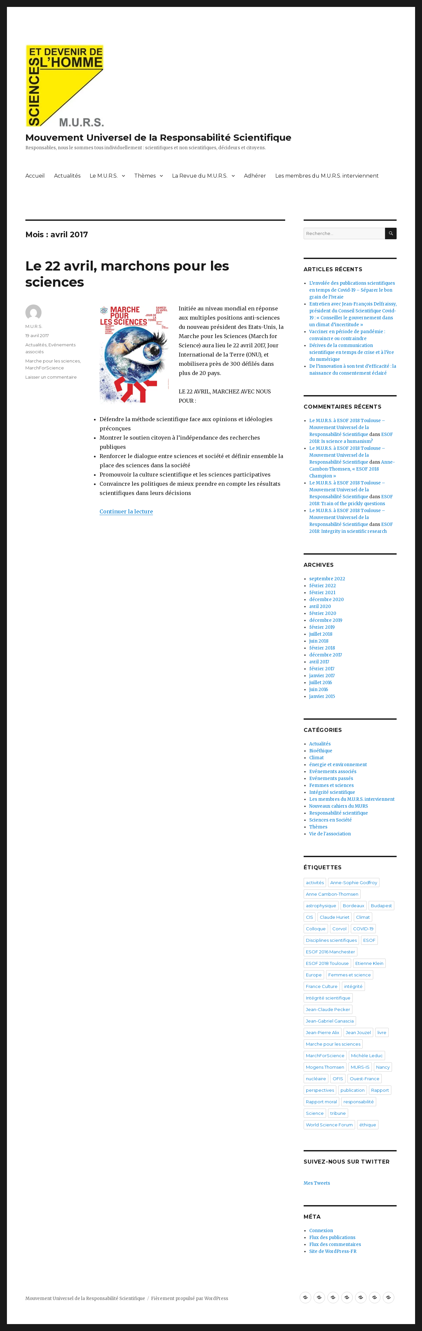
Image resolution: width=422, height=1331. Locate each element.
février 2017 (321, 669)
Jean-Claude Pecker (328, 1009)
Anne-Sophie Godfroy (353, 882)
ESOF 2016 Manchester (330, 951)
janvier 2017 (322, 676)
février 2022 (322, 586)
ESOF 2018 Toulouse (327, 963)
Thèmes (145, 176)
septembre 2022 (327, 579)
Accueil (35, 176)
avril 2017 (319, 662)
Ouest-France (364, 1078)
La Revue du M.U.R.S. (199, 176)
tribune (338, 1113)
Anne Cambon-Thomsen (332, 894)
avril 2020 (320, 606)
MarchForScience (44, 367)
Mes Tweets (317, 1183)
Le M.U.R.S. (104, 176)
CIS (309, 917)
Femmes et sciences (331, 785)
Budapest (381, 905)
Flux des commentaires (335, 1244)
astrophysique (321, 905)
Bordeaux (353, 905)
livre (381, 1032)
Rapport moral (321, 1101)
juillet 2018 (320, 634)
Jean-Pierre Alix (322, 1032)
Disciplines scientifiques (331, 940)
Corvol (339, 928)
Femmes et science (349, 974)
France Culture (322, 986)
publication (353, 1090)
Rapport (380, 1090)
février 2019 (322, 627)
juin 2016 (318, 689)
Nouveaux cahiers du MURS (338, 806)
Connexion (321, 1230)
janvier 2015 (322, 696)
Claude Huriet (334, 917)
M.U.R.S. (34, 326)
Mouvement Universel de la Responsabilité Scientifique (158, 137)
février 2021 (322, 592)
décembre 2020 (326, 599)
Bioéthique (320, 751)
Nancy (383, 1067)
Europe (314, 974)
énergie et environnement (338, 764)
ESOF (369, 940)
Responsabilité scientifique (338, 813)
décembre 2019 (325, 620)
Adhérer (255, 176)
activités (315, 882)
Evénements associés (332, 771)
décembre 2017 (325, 655)
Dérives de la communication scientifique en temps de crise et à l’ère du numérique (351, 352)
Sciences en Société (330, 820)
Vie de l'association (330, 834)
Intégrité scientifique (332, 792)
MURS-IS (360, 1067)
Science (315, 1113)
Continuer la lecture (126, 511)
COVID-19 (363, 928)
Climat (316, 758)
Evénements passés (331, 778)
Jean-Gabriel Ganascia (330, 1021)
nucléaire (316, 1078)
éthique (367, 1124)
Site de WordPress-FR (332, 1251)
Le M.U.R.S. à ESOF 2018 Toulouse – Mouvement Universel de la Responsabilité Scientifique (347, 427)
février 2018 (322, 648)
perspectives (320, 1090)
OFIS (338, 1078)
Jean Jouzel (358, 1032)
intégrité (353, 986)
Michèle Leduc (367, 1055)
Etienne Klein (369, 963)
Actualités (67, 176)
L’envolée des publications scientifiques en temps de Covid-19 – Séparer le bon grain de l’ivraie (352, 290)
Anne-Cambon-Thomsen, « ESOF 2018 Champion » (352, 469)
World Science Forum (329, 1124)
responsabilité (359, 1101)
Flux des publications (332, 1237)
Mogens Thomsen (325, 1067)
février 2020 (322, 613)
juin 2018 (318, 641)
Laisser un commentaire (51, 377)
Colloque (316, 928)
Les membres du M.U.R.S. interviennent (327, 176)
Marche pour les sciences (52, 360)
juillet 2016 (320, 682)
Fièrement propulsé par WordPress (189, 1298)
